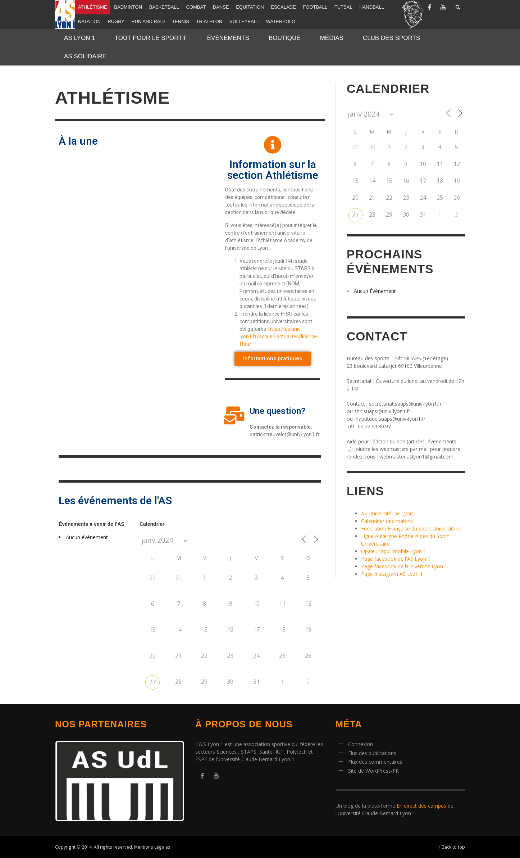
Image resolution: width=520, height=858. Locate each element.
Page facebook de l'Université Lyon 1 (404, 566)
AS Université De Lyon (387, 513)
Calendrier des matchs (387, 521)
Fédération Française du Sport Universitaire (411, 528)
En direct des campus (421, 805)
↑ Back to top (451, 847)
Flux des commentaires (375, 761)
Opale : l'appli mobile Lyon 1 (393, 551)
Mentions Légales (152, 847)
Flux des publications (372, 753)
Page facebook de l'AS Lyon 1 (395, 558)
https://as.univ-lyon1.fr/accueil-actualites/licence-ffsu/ (279, 336)
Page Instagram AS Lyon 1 (392, 573)
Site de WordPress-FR (373, 770)
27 (152, 682)
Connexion (360, 744)
